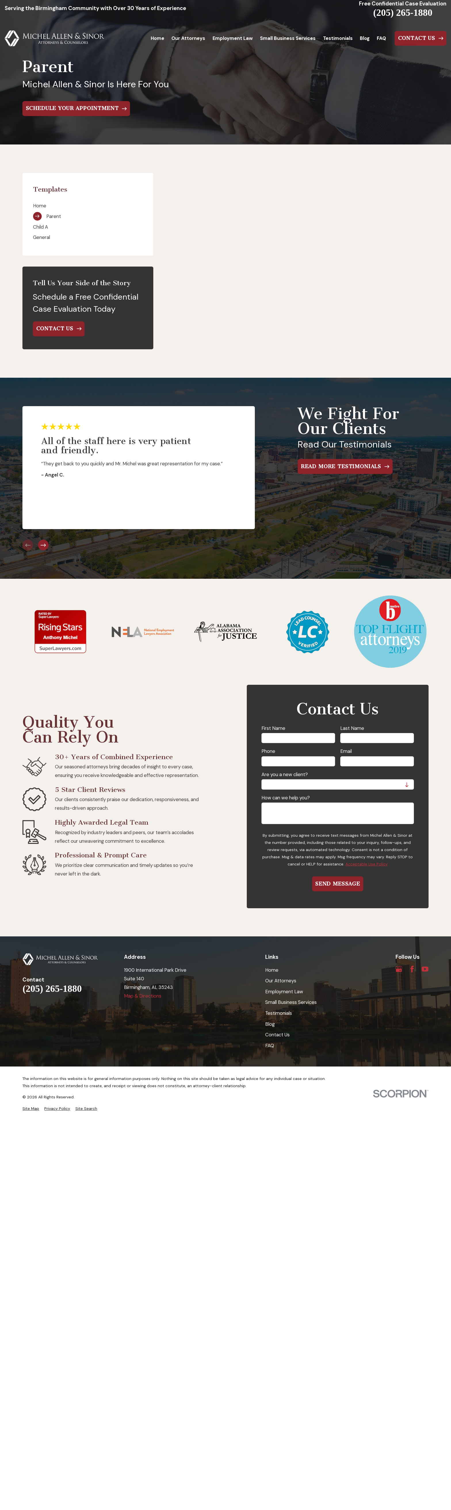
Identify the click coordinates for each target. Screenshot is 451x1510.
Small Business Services (291, 1002)
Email (346, 751)
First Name (273, 728)
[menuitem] (88, 205)
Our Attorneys (280, 980)
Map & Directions (142, 996)
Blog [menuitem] (365, 38)
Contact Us (277, 1034)
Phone (268, 751)
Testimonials (278, 1013)
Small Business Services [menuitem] (288, 38)
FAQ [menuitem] (381, 38)
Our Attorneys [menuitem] (188, 38)
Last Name (352, 728)
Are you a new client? (284, 774)
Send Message (337, 884)
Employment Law (284, 991)
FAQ (269, 1045)
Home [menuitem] (157, 38)
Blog (270, 1024)
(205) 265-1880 (402, 13)
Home (271, 970)
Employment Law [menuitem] (233, 38)
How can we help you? (285, 798)
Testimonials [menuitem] (338, 38)
